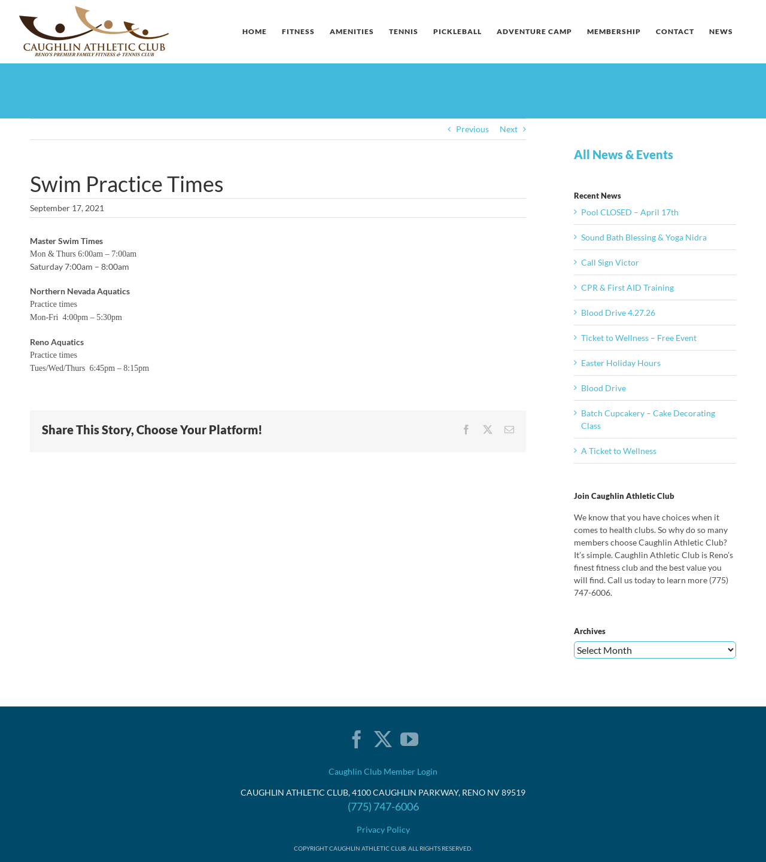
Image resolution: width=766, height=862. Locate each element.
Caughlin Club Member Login (383, 771)
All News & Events (623, 154)
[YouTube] (409, 739)
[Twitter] (383, 739)
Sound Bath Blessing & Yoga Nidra (644, 237)
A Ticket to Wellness (618, 451)
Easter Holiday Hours (621, 363)
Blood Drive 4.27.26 (618, 312)
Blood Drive (603, 388)
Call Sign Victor (610, 262)
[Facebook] (357, 739)
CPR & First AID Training (627, 287)
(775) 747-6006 (383, 806)
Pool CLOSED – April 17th (630, 212)
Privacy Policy (383, 829)
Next (509, 129)
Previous (472, 129)
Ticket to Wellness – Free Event (639, 338)
